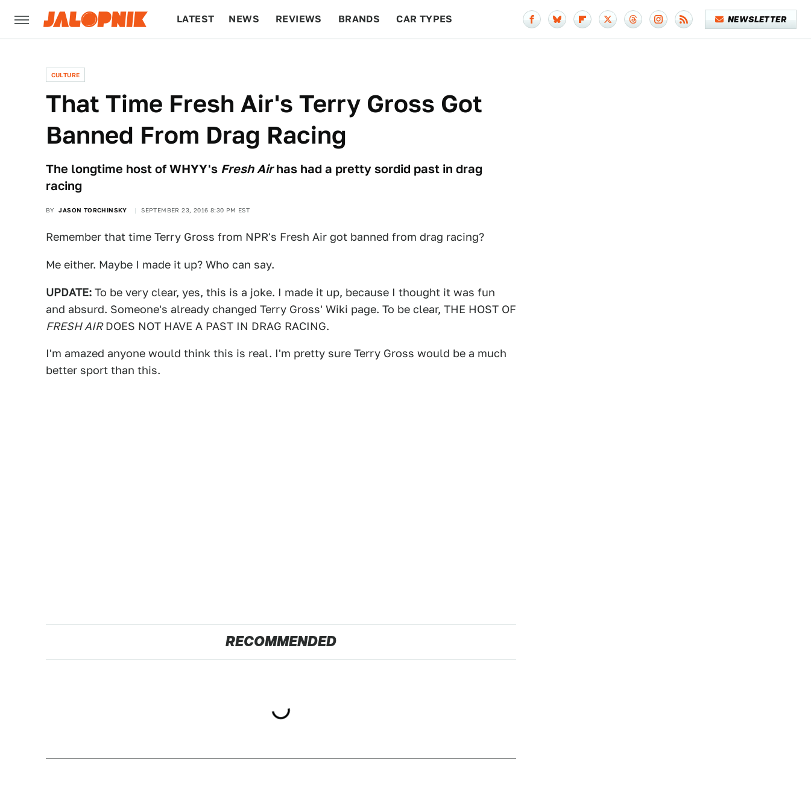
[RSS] (684, 19)
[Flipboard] (582, 19)
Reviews (299, 19)
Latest (195, 19)
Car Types (424, 19)
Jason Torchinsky (92, 210)
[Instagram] (658, 19)
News (244, 19)
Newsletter (751, 19)
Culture (65, 74)
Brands (359, 19)
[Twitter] (608, 19)
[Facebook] (532, 19)
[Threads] (633, 19)
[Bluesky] (557, 19)
